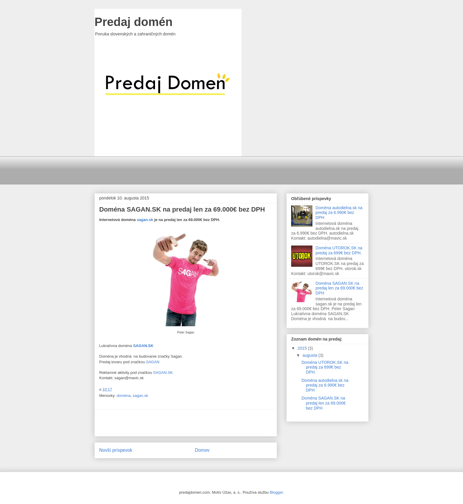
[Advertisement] (237, 169)
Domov (202, 450)
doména (124, 395)
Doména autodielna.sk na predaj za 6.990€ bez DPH (339, 212)
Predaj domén (133, 21)
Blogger (276, 492)
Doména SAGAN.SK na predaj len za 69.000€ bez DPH (339, 288)
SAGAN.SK (163, 372)
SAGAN (152, 362)
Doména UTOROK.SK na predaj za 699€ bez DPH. (339, 250)
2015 (303, 348)
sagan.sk (145, 219)
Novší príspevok (115, 450)
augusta (310, 355)
